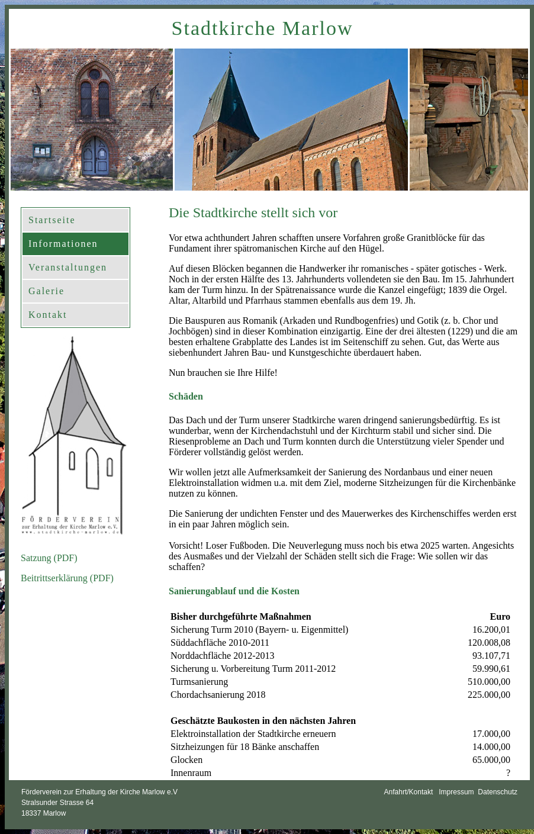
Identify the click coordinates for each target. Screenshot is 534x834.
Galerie (46, 291)
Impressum (455, 792)
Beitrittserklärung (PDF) (67, 578)
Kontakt (47, 315)
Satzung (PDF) (49, 558)
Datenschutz (495, 792)
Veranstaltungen (67, 267)
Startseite (52, 220)
